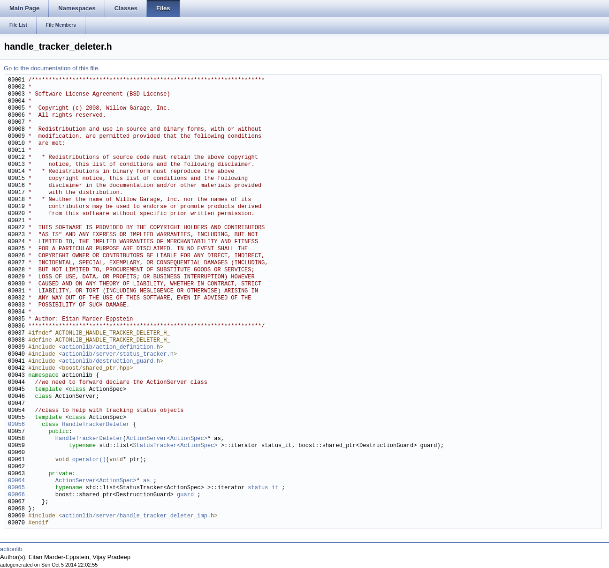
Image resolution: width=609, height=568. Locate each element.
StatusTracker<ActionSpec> (175, 446)
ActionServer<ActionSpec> (166, 439)
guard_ (187, 495)
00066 (16, 495)
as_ (148, 481)
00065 (16, 488)
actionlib (11, 549)
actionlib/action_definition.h (111, 347)
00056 (16, 425)
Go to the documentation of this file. (52, 68)
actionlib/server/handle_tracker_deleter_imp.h (138, 516)
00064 (16, 481)
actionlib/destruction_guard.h (111, 362)
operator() (89, 460)
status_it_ (265, 488)
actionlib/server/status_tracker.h (118, 355)
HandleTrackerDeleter (95, 425)
